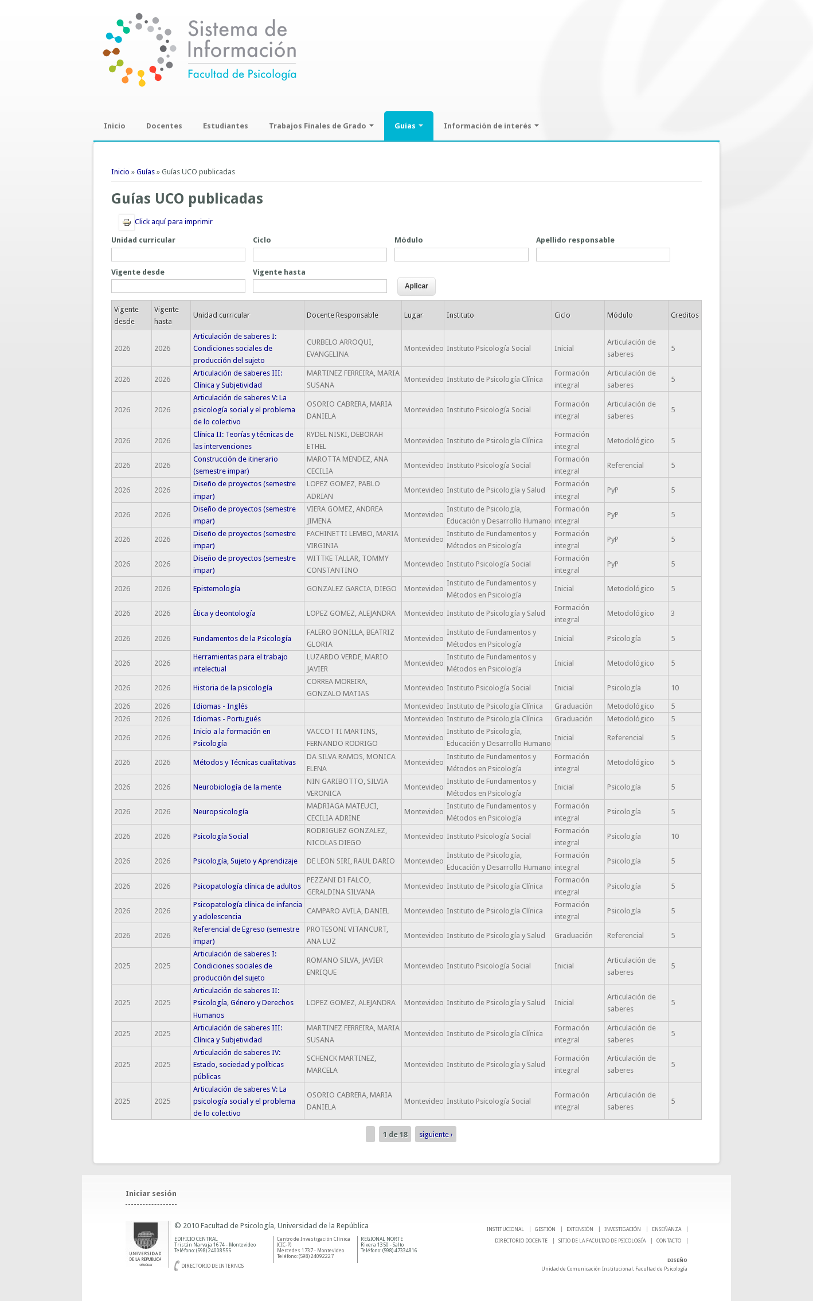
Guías (408, 126)
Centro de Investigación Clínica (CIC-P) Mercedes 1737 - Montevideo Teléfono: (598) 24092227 (313, 1247)
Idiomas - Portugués (227, 718)
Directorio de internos (212, 1266)
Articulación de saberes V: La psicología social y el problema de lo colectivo (244, 409)
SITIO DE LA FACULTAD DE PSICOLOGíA (602, 1241)
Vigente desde (138, 272)
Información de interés (491, 126)
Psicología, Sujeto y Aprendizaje (245, 861)
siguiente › (436, 1134)
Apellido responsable (575, 240)
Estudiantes (225, 126)
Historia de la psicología (232, 687)
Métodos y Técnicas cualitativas (244, 762)
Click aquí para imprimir (166, 221)
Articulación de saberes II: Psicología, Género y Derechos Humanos (243, 1002)
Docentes (164, 126)
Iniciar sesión (151, 1193)
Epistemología (216, 588)
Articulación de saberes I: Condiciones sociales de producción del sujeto (234, 348)
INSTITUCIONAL (505, 1229)
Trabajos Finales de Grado (321, 126)
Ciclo (262, 240)
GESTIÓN (545, 1229)
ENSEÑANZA (666, 1229)
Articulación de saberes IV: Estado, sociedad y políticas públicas (238, 1064)
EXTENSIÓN (579, 1229)
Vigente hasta (279, 272)
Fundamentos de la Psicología (242, 638)
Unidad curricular (143, 240)
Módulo (408, 240)
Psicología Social (220, 836)
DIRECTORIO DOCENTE (521, 1241)
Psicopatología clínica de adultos (247, 886)
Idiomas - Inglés (220, 706)
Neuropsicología (220, 811)
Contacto (668, 1241)
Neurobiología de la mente (237, 787)
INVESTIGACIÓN (622, 1229)
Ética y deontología (224, 613)
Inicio (115, 126)
